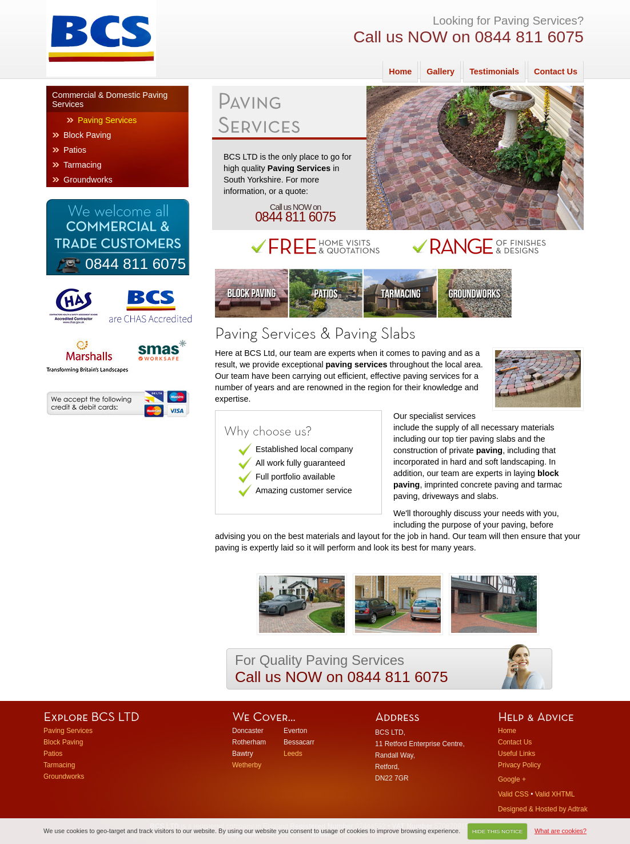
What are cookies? (561, 830)
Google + (512, 779)
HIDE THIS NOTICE (497, 831)
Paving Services (107, 120)
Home (400, 71)
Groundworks (88, 179)
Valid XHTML (555, 794)
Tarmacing (82, 164)
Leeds (293, 754)
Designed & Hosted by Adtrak (543, 809)
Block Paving (87, 135)
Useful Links (516, 754)
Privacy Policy (519, 765)
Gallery (440, 71)
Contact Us (555, 71)
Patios (74, 149)
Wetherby (246, 765)
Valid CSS (513, 794)
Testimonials (494, 71)
